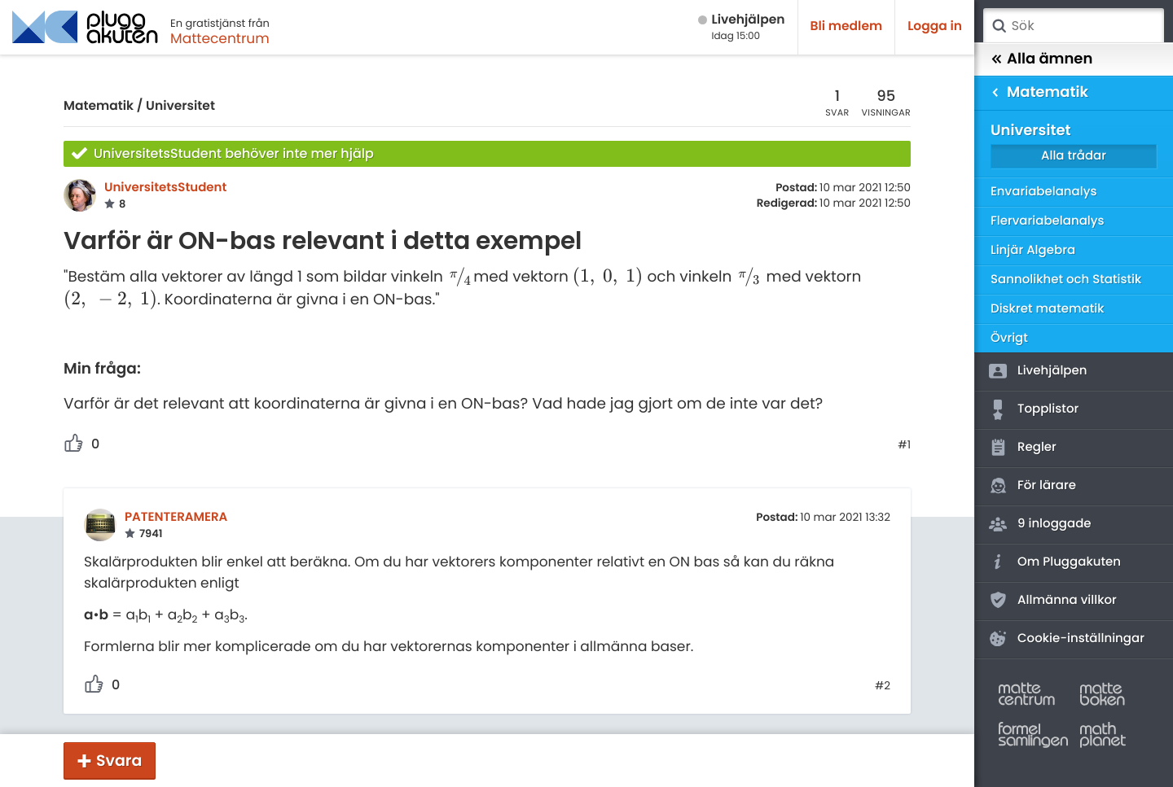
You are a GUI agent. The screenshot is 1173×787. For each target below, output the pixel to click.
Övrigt (1009, 338)
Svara (119, 761)
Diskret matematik (1048, 308)
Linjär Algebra (1033, 250)
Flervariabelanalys (1048, 221)
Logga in (934, 26)
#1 (904, 445)
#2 (882, 686)
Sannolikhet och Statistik (1066, 279)
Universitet (180, 106)
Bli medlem (847, 26)
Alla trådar (1073, 155)
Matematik (99, 106)
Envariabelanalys (1043, 191)
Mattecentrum (220, 38)
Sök (999, 26)
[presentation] (460, 277)
